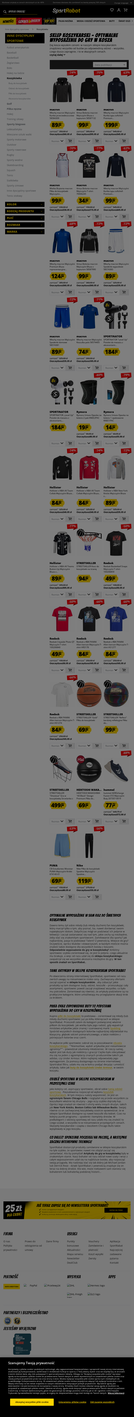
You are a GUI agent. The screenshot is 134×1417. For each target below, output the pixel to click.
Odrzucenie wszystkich (102, 1405)
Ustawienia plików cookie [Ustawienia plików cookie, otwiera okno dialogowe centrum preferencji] (72, 1405)
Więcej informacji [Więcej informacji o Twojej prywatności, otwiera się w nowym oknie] (116, 1397)
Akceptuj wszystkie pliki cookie (31, 1405)
